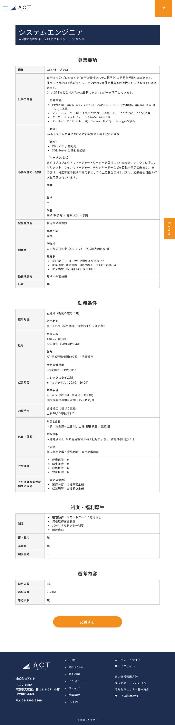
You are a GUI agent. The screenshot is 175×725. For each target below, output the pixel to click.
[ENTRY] (169, 225)
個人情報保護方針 (126, 676)
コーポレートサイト (128, 660)
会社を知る (76, 667)
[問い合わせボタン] (163, 8)
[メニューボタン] (5, 8)
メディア (74, 688)
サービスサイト (125, 666)
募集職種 (74, 695)
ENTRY (74, 702)
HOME (73, 660)
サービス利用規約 (126, 696)
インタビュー (77, 681)
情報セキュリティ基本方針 (132, 689)
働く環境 (74, 674)
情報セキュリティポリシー (132, 683)
